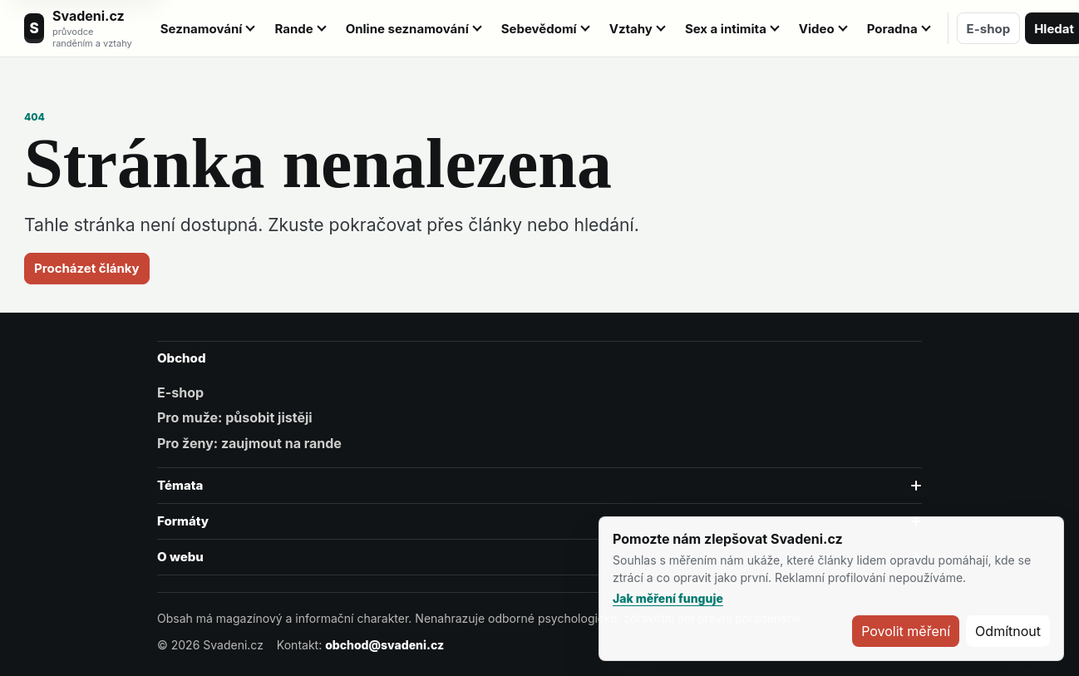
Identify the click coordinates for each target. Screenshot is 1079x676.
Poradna (892, 29)
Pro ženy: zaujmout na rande (249, 443)
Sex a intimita (725, 29)
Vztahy (631, 29)
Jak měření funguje (668, 598)
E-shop (989, 29)
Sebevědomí (539, 29)
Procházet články (87, 268)
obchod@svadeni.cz (384, 645)
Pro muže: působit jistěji (235, 417)
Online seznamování (407, 29)
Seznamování (201, 29)
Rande (293, 29)
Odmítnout (1008, 631)
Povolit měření (905, 631)
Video (817, 29)
